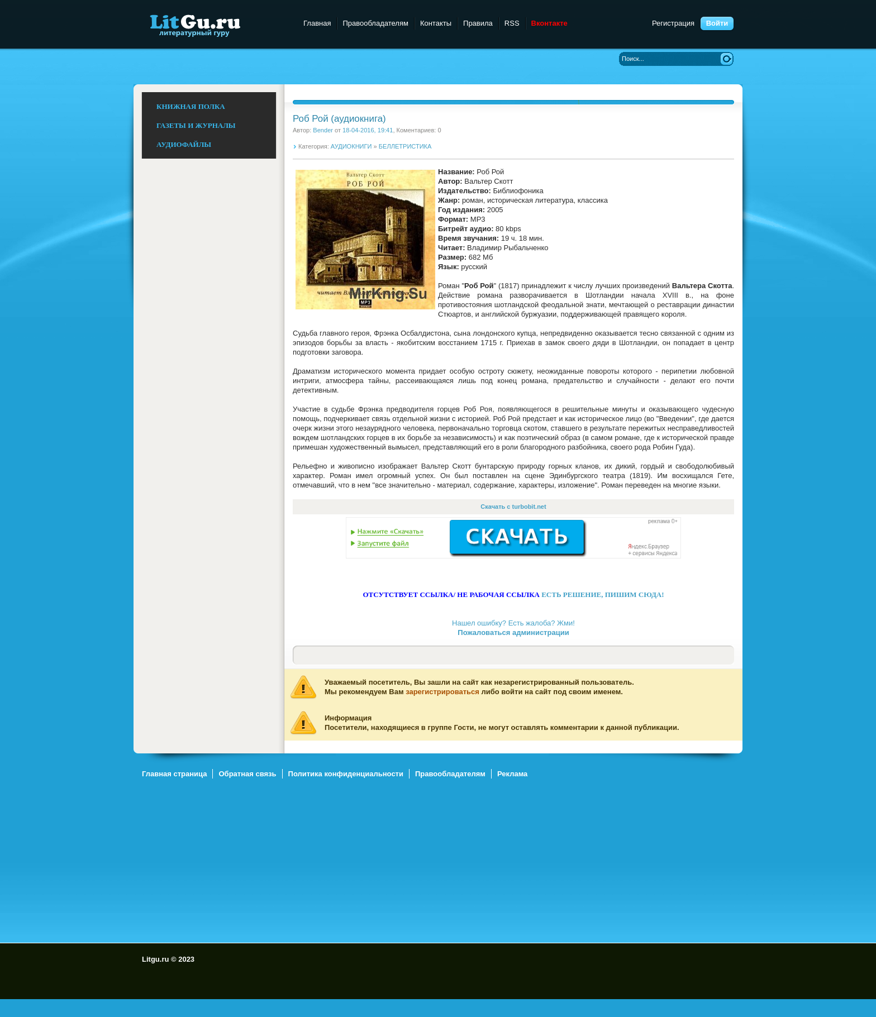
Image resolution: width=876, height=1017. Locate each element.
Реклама (512, 774)
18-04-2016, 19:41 (367, 130)
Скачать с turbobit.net (513, 506)
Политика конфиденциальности (345, 774)
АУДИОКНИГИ (351, 146)
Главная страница (174, 774)
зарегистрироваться (442, 691)
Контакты (435, 23)
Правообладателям (375, 23)
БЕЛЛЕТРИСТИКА (405, 146)
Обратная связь (247, 774)
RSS (512, 23)
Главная (317, 23)
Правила (478, 23)
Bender (323, 130)
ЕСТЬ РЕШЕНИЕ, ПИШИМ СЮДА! (602, 594)
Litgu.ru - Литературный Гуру (216, 25)
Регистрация (673, 23)
